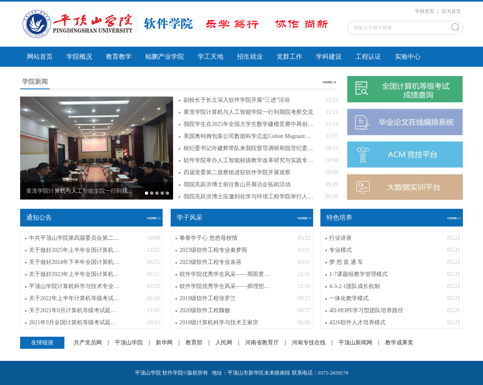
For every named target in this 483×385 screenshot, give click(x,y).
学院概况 (79, 56)
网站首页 (40, 56)
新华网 (164, 343)
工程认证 (368, 56)
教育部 (194, 343)
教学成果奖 (399, 343)
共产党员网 (88, 343)
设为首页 (451, 11)
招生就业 (250, 56)
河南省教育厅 (262, 343)
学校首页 (424, 11)
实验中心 (408, 56)
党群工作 (289, 56)
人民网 (223, 343)
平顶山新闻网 (355, 343)
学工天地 (210, 56)
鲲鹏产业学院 (164, 56)
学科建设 (329, 56)
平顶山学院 (129, 343)
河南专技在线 (309, 343)
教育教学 (119, 56)
